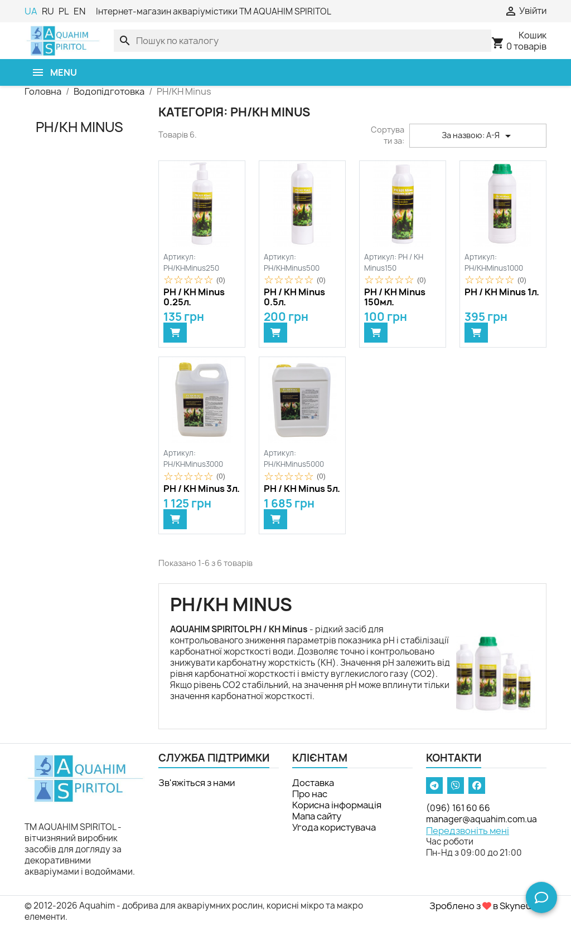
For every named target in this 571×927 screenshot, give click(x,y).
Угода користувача (334, 827)
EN (79, 11)
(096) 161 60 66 (458, 808)
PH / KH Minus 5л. (302, 489)
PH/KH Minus (79, 127)
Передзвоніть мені (467, 830)
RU (48, 11)
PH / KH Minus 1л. (501, 292)
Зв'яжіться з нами (196, 783)
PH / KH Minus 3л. (201, 489)
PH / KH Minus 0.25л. (194, 297)
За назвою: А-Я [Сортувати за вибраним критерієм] (478, 136)
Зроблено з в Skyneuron (487, 906)
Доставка (313, 783)
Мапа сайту (316, 816)
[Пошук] (302, 41)
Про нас (309, 794)
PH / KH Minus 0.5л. (294, 297)
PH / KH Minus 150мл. (394, 297)
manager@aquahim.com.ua (481, 819)
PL (64, 11)
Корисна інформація (336, 805)
